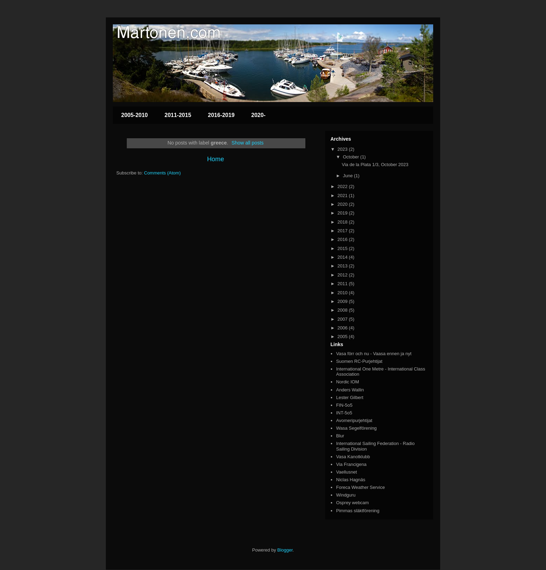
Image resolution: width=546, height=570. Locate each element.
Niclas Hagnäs (350, 479)
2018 (343, 222)
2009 (343, 301)
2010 (343, 292)
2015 (343, 248)
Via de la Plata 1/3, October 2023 (375, 164)
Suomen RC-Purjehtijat (359, 361)
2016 (343, 239)
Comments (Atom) (162, 172)
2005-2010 (134, 115)
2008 (343, 310)
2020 (343, 204)
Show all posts (248, 143)
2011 (343, 283)
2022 (343, 186)
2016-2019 (221, 115)
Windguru (346, 495)
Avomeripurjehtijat (354, 420)
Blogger (284, 550)
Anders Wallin (350, 389)
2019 (343, 213)
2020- (258, 115)
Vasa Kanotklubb (353, 456)
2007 (343, 319)
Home (215, 159)
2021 (343, 195)
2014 (343, 257)
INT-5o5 (344, 412)
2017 (343, 230)
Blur (340, 435)
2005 (343, 336)
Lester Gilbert (349, 397)
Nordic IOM (347, 381)
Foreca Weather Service (360, 487)
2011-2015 (178, 115)
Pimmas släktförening (357, 510)
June (348, 175)
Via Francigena (351, 464)
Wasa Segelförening (356, 428)
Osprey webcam (352, 502)
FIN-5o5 (344, 405)
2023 (343, 149)
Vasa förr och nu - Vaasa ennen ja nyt (373, 353)
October (351, 156)
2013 (343, 265)
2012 (343, 275)
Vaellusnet (346, 472)
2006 (343, 327)
